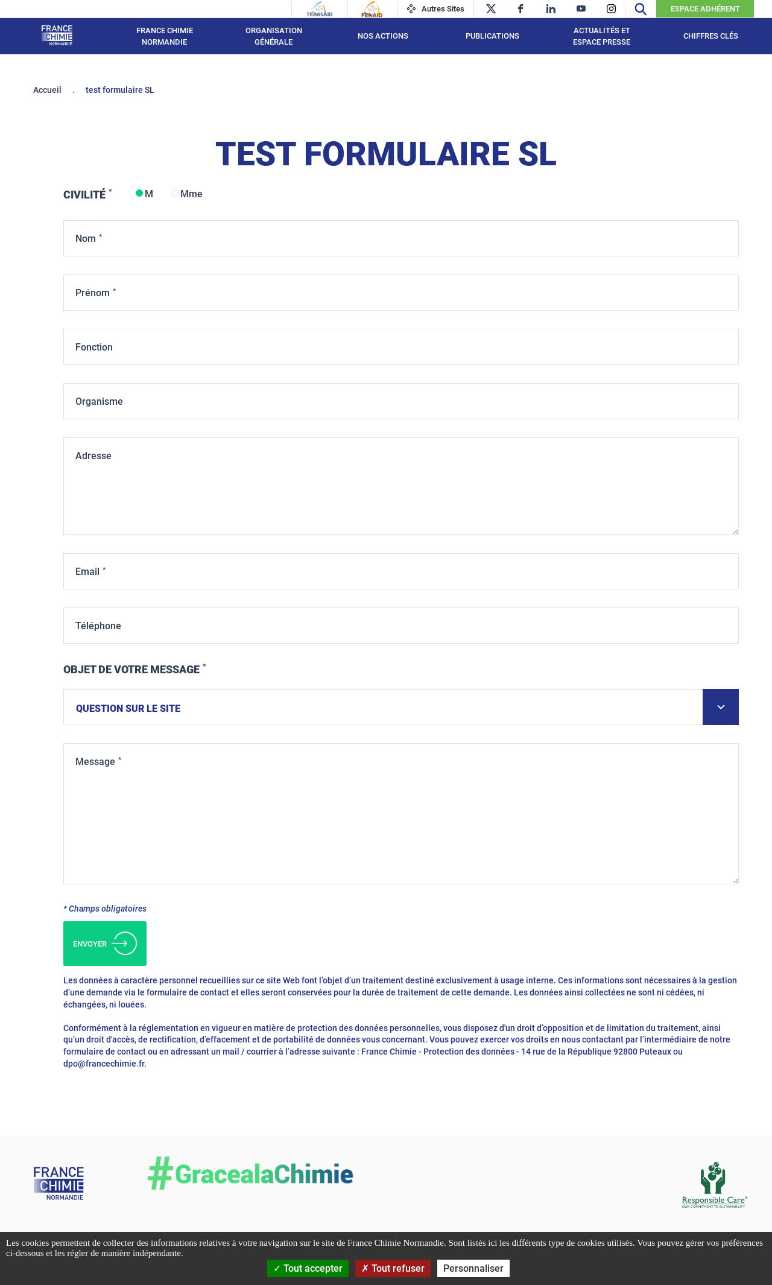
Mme (191, 194)
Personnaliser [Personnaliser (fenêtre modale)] (473, 1268)
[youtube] (581, 8)
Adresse (93, 456)
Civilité (84, 194)
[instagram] (611, 8)
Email (87, 571)
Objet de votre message (131, 669)
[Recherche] (640, 8)
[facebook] (520, 8)
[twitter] (490, 8)
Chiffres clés (710, 35)
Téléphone (98, 626)
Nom (85, 238)
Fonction (94, 347)
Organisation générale (273, 36)
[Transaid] (320, 9)
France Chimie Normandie (164, 36)
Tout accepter (308, 1268)
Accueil (47, 90)
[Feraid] (371, 9)
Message (95, 761)
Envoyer (105, 943)
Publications (492, 35)
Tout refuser (393, 1268)
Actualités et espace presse (601, 36)
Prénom (92, 293)
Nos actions (383, 35)
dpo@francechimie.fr (103, 1063)
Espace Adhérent (705, 8)
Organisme (99, 401)
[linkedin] (551, 8)
